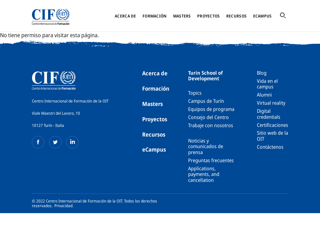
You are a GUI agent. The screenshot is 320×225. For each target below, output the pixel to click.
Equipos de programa (211, 109)
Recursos (236, 16)
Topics (195, 92)
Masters (182, 16)
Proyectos (208, 16)
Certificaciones (272, 125)
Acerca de (125, 16)
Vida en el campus (267, 84)
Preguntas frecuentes (211, 160)
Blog (262, 72)
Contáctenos (270, 146)
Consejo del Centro (208, 117)
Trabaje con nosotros (210, 125)
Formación (154, 16)
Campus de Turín (206, 101)
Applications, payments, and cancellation (203, 174)
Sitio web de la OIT (272, 135)
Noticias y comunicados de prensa (205, 146)
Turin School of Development (205, 75)
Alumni (264, 94)
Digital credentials (268, 114)
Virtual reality (271, 102)
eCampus (262, 16)
